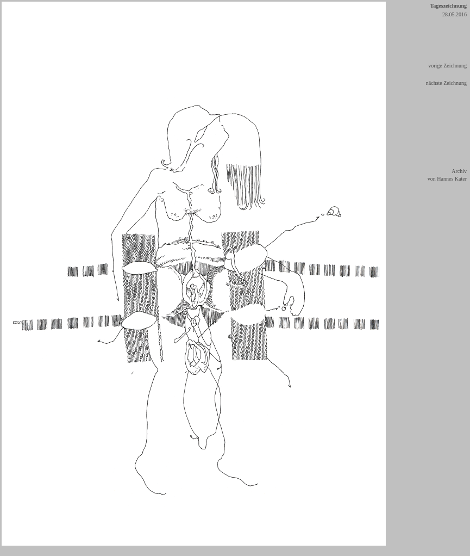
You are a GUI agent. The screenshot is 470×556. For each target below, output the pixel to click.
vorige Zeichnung (447, 66)
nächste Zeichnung (446, 83)
